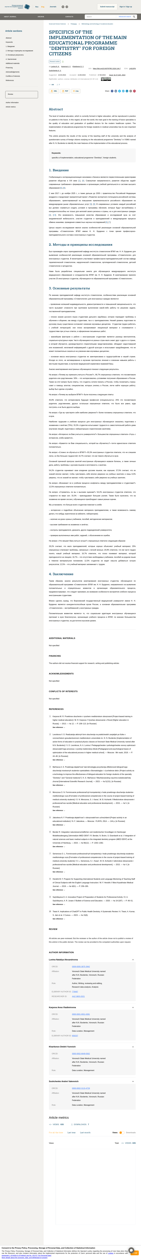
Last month (85, 1133)
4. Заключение (11, 59)
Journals (53, 7)
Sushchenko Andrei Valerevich (63, 1081)
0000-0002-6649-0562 (81, 1054)
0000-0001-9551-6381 (81, 1014)
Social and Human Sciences (57, 24)
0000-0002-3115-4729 (81, 1088)
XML (54, 91)
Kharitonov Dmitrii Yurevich (62, 1047)
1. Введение (10, 46)
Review (10, 94)
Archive (41, 17)
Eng (42, 7)
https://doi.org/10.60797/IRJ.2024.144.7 (107, 68)
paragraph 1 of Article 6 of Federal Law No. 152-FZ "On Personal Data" (26, 1255)
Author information (12, 102)
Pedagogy (74, 24)
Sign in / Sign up (126, 7)
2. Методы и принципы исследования (19, 51)
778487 (75, 992)
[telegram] (123, 91)
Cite (76, 91)
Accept (134, 1253)
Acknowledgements (12, 72)
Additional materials (12, 63)
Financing (9, 68)
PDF (65, 91)
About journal (10, 17)
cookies (110, 1253)
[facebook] (112, 91)
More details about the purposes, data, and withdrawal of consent (24, 1258)
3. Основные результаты (15, 55)
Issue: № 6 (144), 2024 (117, 75)
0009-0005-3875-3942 (81, 967)
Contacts (69, 17)
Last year (72, 1133)
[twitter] (119, 91)
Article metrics (11, 107)
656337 (75, 1036)
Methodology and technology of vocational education (97, 24)
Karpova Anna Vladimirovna (62, 1007)
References (10, 80)
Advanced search (125, 17)
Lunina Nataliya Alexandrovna (63, 960)
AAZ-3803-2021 (78, 996)
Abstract (8, 38)
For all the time (56, 1133)
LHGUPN (132, 68)
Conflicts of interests (13, 76)
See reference (58, 727)
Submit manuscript (107, 7)
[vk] (116, 91)
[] (79, 181)
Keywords (9, 42)
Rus (36, 7)
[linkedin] (127, 91)
